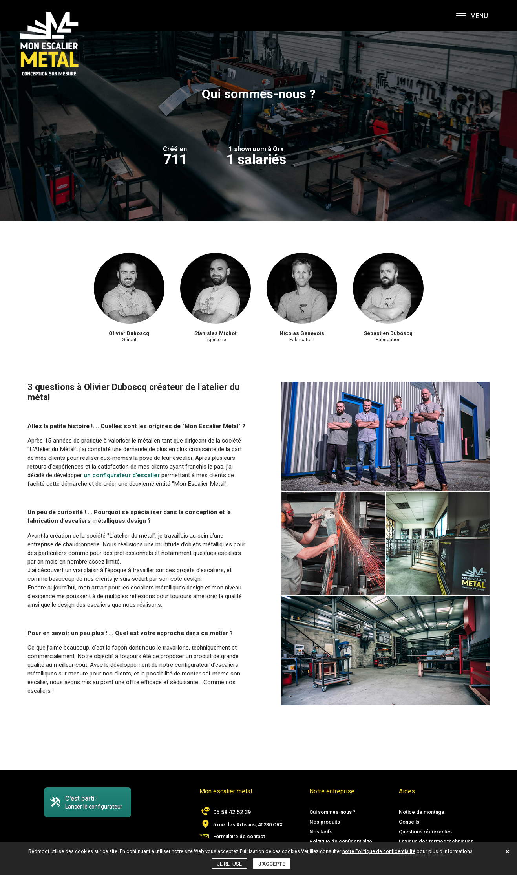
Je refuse (229, 864)
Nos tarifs (320, 832)
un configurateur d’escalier (122, 475)
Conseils (409, 822)
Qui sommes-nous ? (332, 812)
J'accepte (271, 864)
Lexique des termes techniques (436, 841)
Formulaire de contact (239, 836)
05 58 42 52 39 (232, 812)
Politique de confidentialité (340, 841)
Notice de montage (421, 812)
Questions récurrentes (425, 832)
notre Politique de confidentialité (378, 851)
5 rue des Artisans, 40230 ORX (248, 824)
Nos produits (324, 822)
